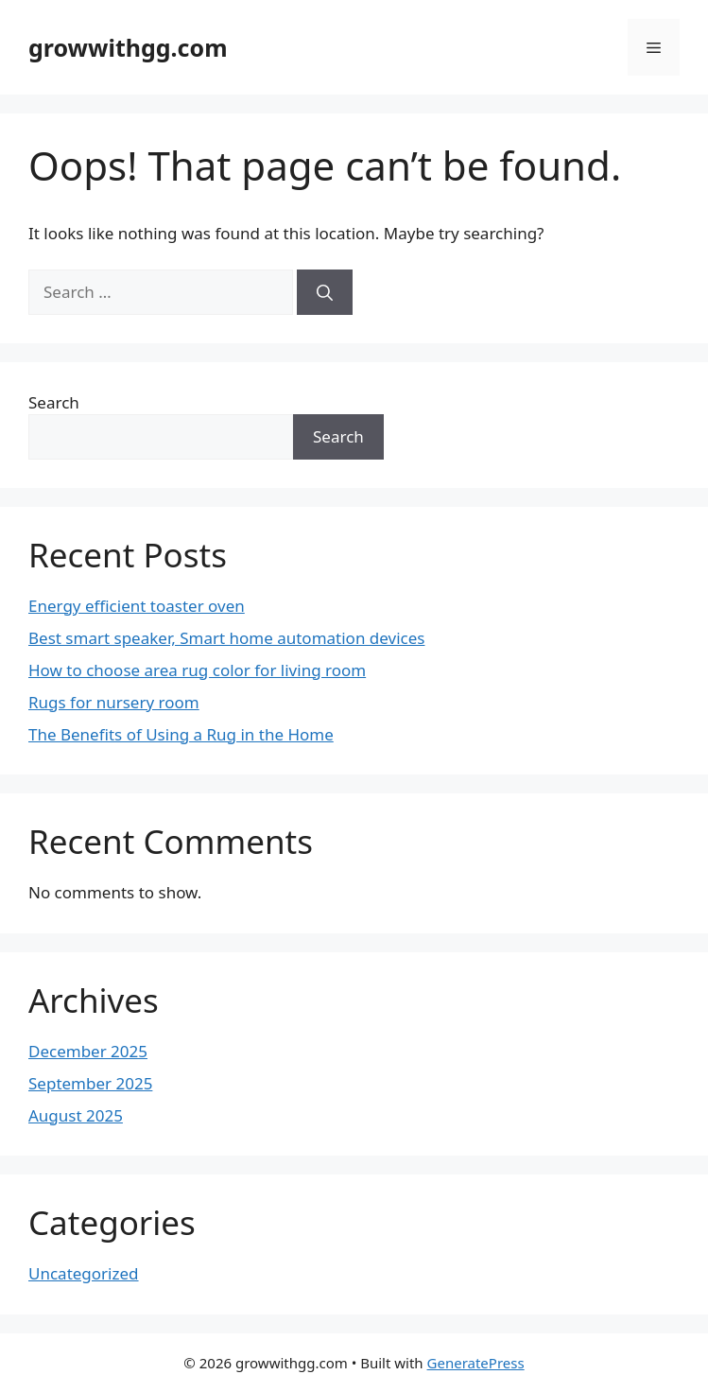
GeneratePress (476, 1362)
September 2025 (90, 1083)
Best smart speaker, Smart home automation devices (226, 638)
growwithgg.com (128, 47)
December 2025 (87, 1051)
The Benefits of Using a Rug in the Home (181, 734)
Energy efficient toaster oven (136, 606)
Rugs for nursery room (113, 702)
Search (53, 402)
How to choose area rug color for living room (197, 670)
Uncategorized (83, 1273)
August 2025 (75, 1115)
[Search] (325, 292)
